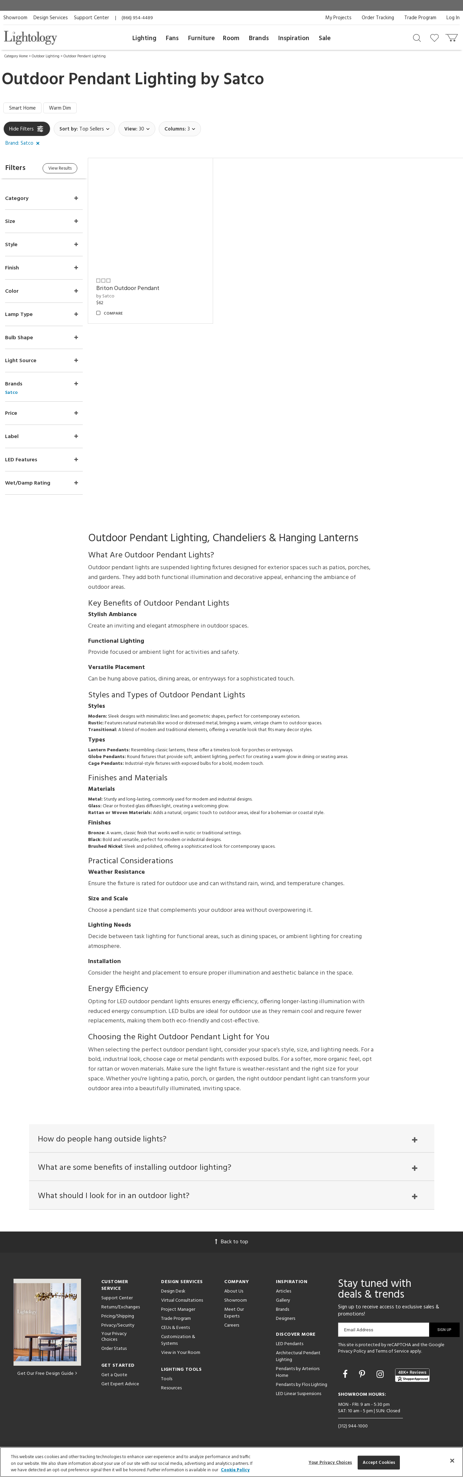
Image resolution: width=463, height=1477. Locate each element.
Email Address (359, 1329)
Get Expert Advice (120, 1384)
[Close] (452, 1460)
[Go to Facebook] (346, 1375)
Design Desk (173, 1291)
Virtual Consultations (182, 1300)
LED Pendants (289, 1344)
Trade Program (420, 18)
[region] (231, 1462)
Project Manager (178, 1309)
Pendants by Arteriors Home (297, 1372)
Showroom (15, 18)
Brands (259, 38)
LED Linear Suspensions (298, 1394)
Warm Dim (60, 108)
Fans (172, 38)
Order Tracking (378, 18)
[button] (23, 143)
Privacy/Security (117, 1325)
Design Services (50, 18)
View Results (60, 168)
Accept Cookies (379, 1462)
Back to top (231, 1242)
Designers (285, 1319)
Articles (283, 1291)
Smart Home (22, 108)
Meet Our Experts (234, 1313)
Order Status (114, 1349)
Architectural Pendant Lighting (298, 1356)
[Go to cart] (452, 36)
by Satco (105, 296)
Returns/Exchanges (120, 1307)
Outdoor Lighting (45, 56)
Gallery (283, 1300)
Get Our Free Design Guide (47, 1374)
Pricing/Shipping (117, 1316)
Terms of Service (392, 1351)
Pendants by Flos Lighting (301, 1385)
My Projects (338, 18)
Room (231, 38)
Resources (171, 1388)
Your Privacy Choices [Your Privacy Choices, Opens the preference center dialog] (330, 1462)
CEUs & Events (175, 1328)
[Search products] (417, 37)
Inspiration (293, 38)
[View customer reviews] (412, 1375)
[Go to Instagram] (381, 1375)
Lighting (144, 38)
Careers (231, 1325)
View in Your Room (180, 1353)
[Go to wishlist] (435, 37)
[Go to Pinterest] (363, 1375)
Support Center (91, 18)
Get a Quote (114, 1375)
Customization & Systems (178, 1340)
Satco (244, 79)
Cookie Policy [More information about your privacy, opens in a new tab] (235, 1470)
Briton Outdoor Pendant (127, 288)
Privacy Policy (352, 1351)
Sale (325, 38)
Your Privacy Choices (114, 1337)
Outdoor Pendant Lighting (84, 56)
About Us (233, 1291)
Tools (166, 1379)
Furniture (201, 38)
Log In (453, 18)
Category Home (16, 56)
